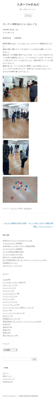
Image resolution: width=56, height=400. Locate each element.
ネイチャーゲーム (9, 302)
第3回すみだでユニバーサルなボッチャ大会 (17, 240)
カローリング (7, 291)
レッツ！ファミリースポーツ (12, 313)
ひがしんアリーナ (9, 285)
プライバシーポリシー (10, 396)
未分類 (5, 324)
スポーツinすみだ (28, 4)
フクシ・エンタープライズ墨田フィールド (17, 307)
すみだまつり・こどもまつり (12, 266)
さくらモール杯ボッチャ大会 (12, 254)
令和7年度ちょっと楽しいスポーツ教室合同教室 (19, 246)
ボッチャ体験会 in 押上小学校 (14, 223)
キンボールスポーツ (9, 294)
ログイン (6, 373)
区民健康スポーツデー (10, 263)
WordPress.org (8, 382)
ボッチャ (14, 208)
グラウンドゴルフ (9, 296)
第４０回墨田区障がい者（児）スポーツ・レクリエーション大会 (24, 260)
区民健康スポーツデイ (10, 319)
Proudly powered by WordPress (28, 396)
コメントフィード (9, 379)
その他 (5, 280)
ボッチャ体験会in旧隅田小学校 (13, 252)
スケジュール (7, 299)
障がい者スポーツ (9, 335)
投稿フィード (7, 376)
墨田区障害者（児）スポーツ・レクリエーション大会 (21, 321)
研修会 (5, 330)
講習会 (5, 333)
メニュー (28, 15)
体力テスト (6, 316)
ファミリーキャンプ (9, 305)
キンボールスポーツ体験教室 (12, 243)
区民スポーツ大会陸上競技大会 (13, 257)
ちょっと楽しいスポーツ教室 (12, 282)
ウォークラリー (8, 288)
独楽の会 (6, 327)
